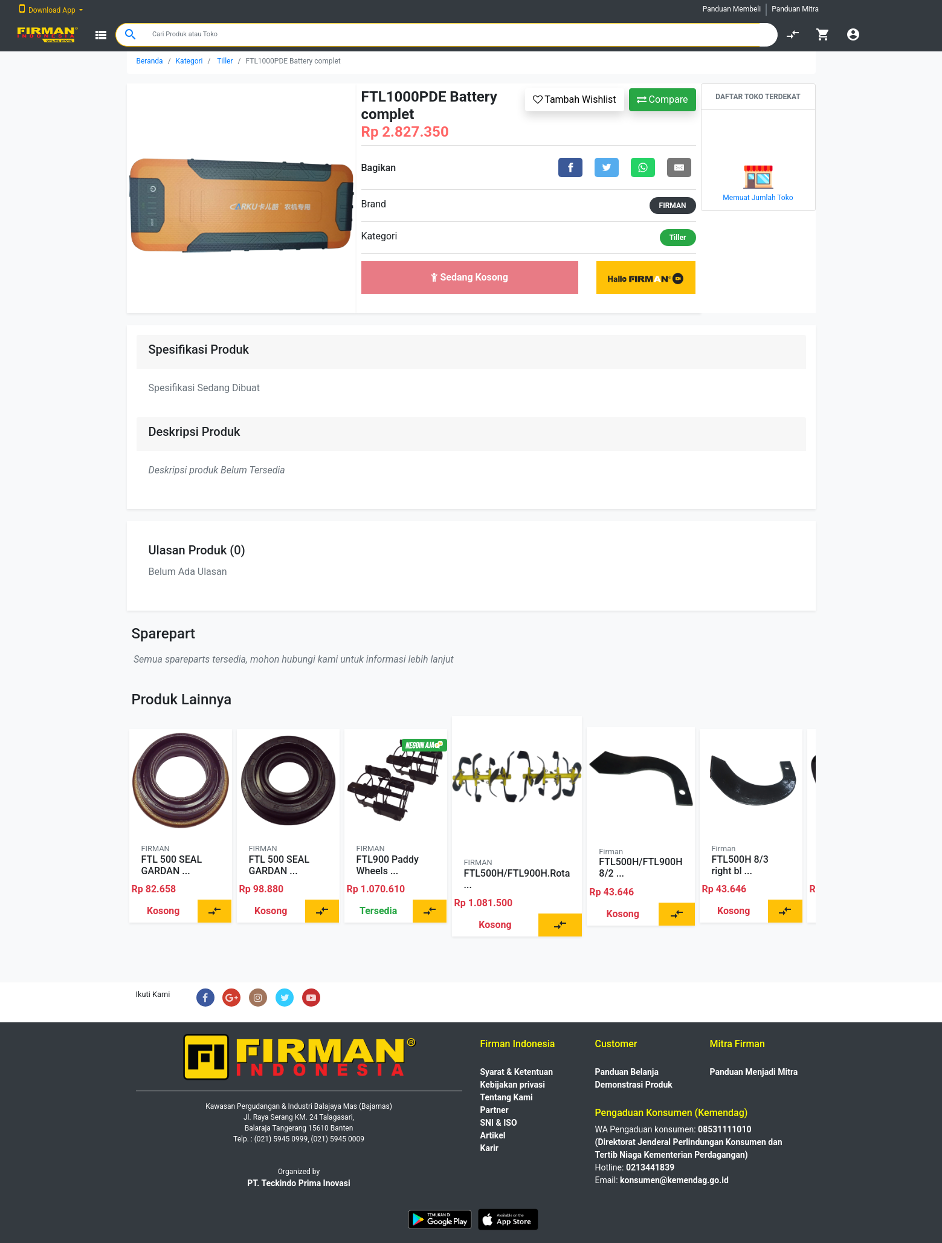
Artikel (493, 1135)
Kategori (189, 61)
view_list (101, 35)
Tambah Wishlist (574, 99)
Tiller (225, 61)
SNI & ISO (498, 1123)
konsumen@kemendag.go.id (674, 1180)
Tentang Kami (506, 1097)
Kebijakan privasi (512, 1084)
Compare (662, 99)
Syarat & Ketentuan (516, 1072)
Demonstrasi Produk (634, 1084)
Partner (494, 1110)
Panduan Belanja (627, 1072)
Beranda (150, 61)
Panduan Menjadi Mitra (754, 1072)
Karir (489, 1148)
